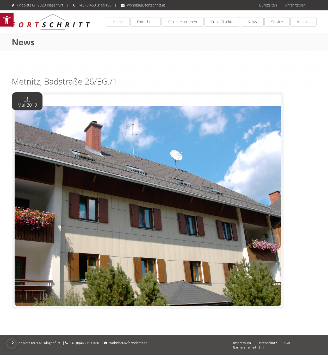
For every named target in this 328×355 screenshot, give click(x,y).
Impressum (242, 342)
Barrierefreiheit (244, 347)
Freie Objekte (222, 21)
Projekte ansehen (182, 21)
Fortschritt (145, 21)
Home (118, 21)
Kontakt (303, 21)
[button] (7, 20)
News (252, 21)
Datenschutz (267, 342)
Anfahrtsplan (295, 5)
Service (277, 21)
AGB (286, 342)
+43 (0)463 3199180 (95, 5)
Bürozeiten (268, 5)
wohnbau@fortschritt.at (146, 5)
